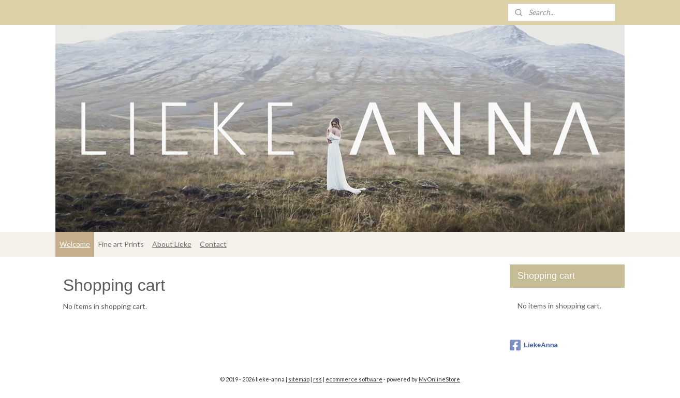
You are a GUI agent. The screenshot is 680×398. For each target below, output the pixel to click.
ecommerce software (354, 379)
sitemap (298, 379)
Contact (213, 244)
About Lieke (171, 244)
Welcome (75, 244)
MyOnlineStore (439, 379)
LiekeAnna (534, 345)
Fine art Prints (121, 244)
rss (317, 379)
